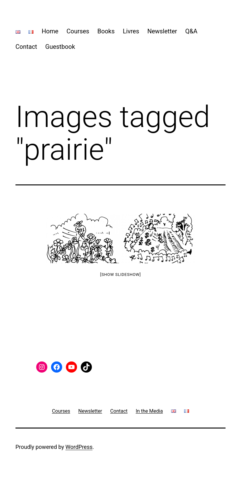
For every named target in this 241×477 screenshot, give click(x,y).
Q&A (191, 31)
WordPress (79, 447)
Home (50, 31)
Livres (131, 31)
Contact (26, 46)
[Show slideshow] (120, 274)
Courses (78, 31)
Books (106, 31)
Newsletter (162, 31)
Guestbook (60, 46)
